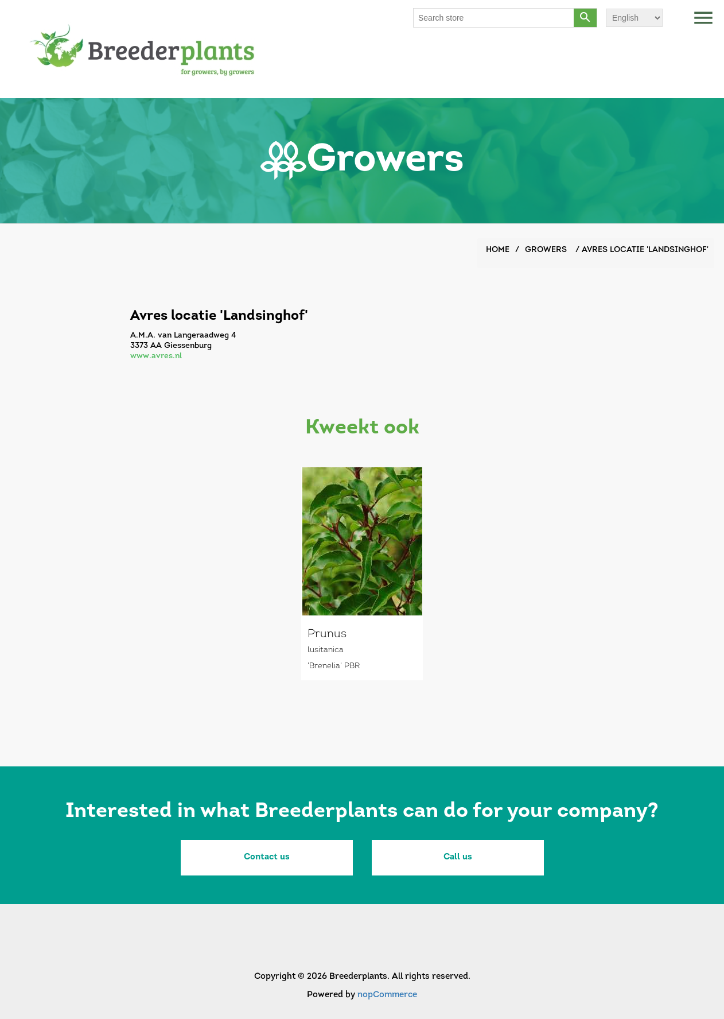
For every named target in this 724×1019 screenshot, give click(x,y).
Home (497, 250)
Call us (457, 857)
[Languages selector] (634, 18)
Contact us (267, 857)
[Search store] (494, 18)
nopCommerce (387, 995)
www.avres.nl (156, 356)
